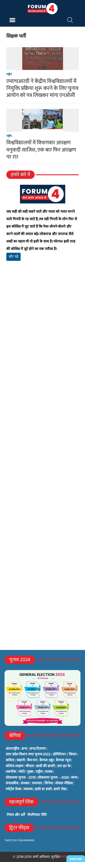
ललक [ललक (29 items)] (49, 772)
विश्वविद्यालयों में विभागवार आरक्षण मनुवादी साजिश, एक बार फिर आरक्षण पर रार (41, 149)
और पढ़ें (13, 257)
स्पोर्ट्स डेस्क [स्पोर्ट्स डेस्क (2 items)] (13, 789)
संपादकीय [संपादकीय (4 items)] (12, 783)
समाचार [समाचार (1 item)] (37, 783)
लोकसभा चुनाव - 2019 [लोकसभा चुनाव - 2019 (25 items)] (20, 778)
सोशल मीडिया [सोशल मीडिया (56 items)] (64, 783)
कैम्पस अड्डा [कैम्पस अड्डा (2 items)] (46, 760)
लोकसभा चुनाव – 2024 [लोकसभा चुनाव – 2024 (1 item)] (53, 778)
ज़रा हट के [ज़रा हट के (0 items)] (63, 766)
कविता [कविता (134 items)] (10, 760)
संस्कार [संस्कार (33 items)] (25, 783)
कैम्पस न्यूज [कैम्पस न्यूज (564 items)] (63, 760)
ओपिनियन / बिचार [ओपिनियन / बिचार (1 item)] (65, 754)
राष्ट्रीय (9, 74)
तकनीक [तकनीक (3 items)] (11, 772)
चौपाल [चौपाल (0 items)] (29, 766)
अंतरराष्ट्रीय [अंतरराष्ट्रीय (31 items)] (12, 749)
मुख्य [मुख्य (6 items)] (30, 772)
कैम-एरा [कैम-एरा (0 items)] (32, 760)
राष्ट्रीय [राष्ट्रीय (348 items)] (39, 772)
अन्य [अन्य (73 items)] (24, 749)
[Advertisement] (42, 328)
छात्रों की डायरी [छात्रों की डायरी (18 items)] (45, 766)
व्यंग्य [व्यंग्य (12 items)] (74, 778)
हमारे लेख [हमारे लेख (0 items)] (60, 789)
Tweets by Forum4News (19, 840)
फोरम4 (66, 857)
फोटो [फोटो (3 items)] (21, 772)
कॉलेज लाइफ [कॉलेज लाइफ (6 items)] (14, 766)
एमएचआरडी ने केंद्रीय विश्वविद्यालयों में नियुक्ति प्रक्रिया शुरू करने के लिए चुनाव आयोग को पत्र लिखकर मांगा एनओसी (42, 88)
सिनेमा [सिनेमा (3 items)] (48, 783)
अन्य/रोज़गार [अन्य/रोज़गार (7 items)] (37, 749)
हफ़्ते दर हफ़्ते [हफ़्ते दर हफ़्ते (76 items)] (43, 789)
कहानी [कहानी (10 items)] (21, 760)
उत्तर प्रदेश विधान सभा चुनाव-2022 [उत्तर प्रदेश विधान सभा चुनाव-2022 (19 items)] (28, 754)
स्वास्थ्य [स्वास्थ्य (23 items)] (28, 789)
